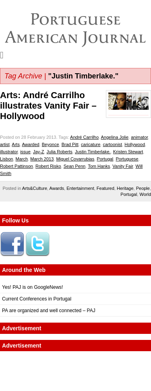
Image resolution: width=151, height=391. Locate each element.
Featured (105, 188)
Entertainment (80, 188)
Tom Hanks (99, 166)
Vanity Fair (122, 166)
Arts (16, 144)
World (145, 194)
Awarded (30, 144)
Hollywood (134, 144)
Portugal (105, 158)
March (22, 158)
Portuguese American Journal (75, 28)
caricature (90, 144)
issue (25, 151)
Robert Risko (48, 166)
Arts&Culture (34, 188)
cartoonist (112, 144)
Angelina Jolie (115, 137)
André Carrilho (84, 137)
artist (5, 144)
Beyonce (50, 144)
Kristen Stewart (128, 151)
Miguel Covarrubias (75, 158)
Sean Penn (74, 166)
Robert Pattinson (16, 166)
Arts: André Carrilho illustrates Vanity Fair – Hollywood (48, 105)
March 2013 (42, 158)
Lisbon (6, 158)
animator (139, 137)
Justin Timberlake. (93, 151)
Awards (57, 188)
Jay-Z (38, 151)
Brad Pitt (70, 144)
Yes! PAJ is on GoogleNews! (32, 287)
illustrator (9, 151)
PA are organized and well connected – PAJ (48, 310)
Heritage (125, 188)
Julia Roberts (59, 151)
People (143, 188)
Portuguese (127, 158)
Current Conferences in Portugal (36, 299)
